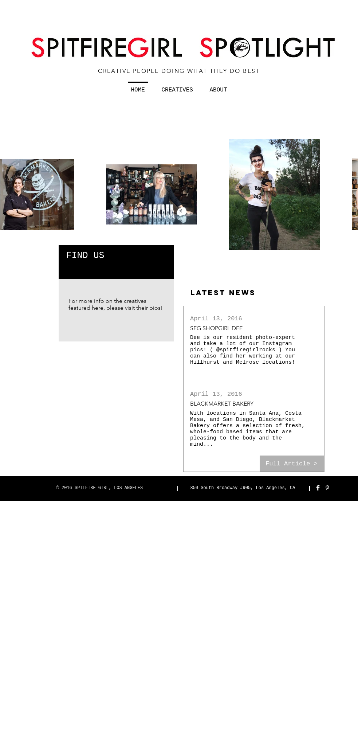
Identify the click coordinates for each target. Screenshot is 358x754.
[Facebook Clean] (318, 488)
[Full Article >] (292, 464)
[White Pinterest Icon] (327, 488)
